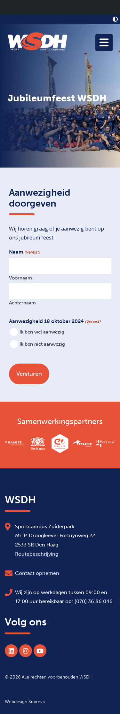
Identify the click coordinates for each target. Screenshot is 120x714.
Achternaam (22, 302)
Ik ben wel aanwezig (42, 332)
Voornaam (20, 277)
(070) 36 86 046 (94, 601)
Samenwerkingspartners (60, 421)
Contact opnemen (37, 573)
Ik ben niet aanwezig (42, 344)
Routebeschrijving (36, 554)
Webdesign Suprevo (25, 701)
